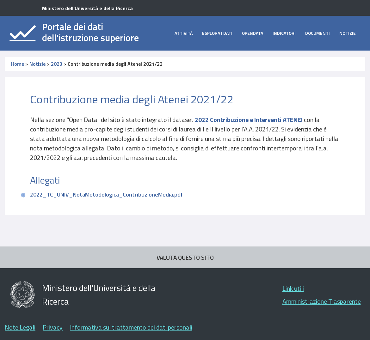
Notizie (347, 33)
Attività (184, 33)
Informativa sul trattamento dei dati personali (131, 327)
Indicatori (284, 33)
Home (17, 64)
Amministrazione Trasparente (321, 301)
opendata (252, 33)
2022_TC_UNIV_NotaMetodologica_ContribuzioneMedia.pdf (106, 194)
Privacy (53, 327)
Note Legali (20, 327)
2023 (56, 64)
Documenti (317, 33)
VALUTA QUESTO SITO (185, 257)
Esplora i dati (217, 33)
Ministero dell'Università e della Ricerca (87, 8)
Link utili (293, 288)
